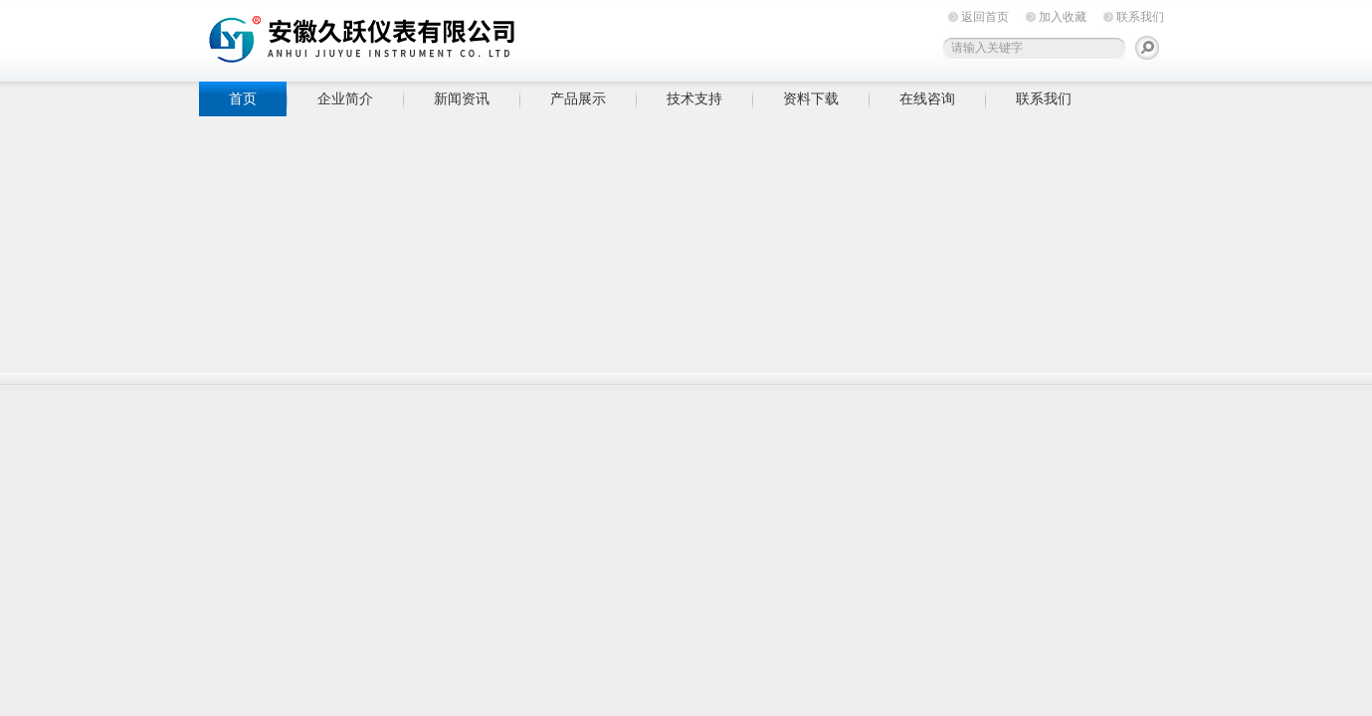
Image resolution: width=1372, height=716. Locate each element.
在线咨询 (927, 98)
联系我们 (1140, 17)
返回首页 (985, 17)
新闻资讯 (462, 98)
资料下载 (811, 98)
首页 (243, 98)
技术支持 (694, 98)
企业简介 (345, 98)
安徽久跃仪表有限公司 (507, 37)
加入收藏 (1062, 17)
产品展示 (578, 98)
